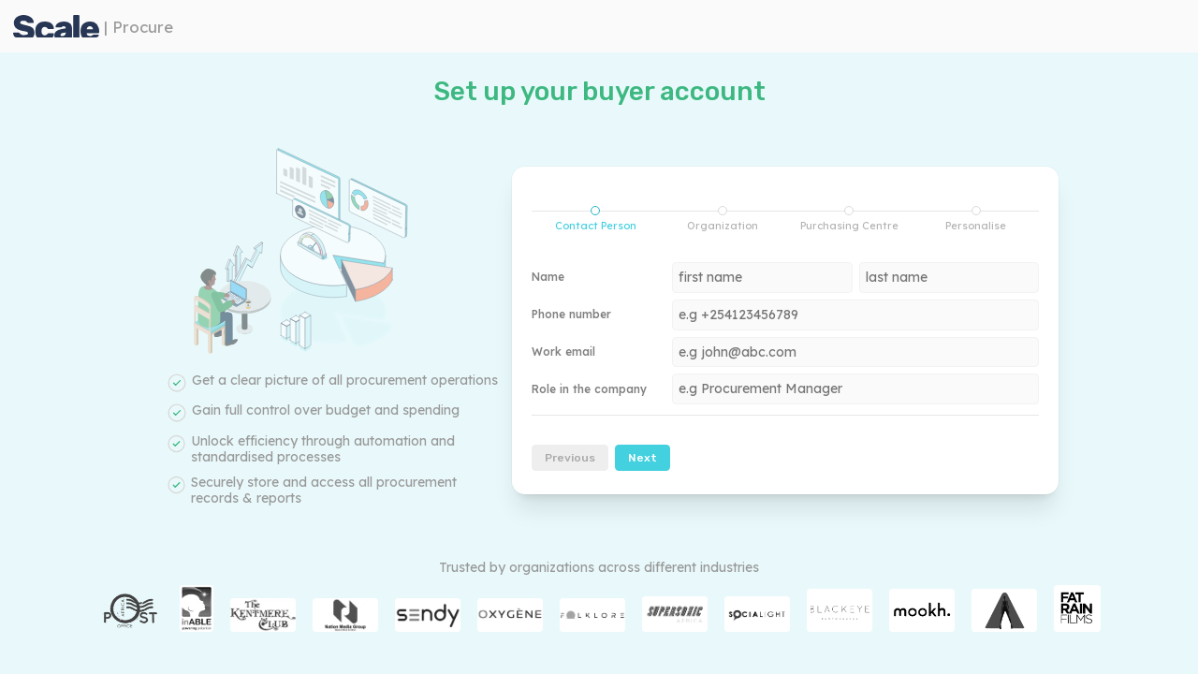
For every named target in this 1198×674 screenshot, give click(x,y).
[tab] (595, 219)
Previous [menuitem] (570, 457)
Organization (722, 219)
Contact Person (584, 219)
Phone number (571, 314)
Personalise (975, 219)
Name (548, 277)
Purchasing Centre (849, 219)
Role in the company (589, 389)
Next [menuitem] (642, 457)
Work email (563, 352)
